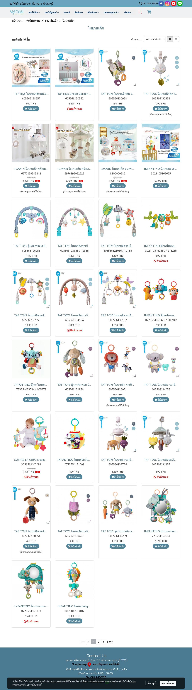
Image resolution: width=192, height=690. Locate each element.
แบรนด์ (67, 12)
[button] (140, 12)
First (82, 641)
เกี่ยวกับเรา (93, 12)
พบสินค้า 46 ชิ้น (21, 39)
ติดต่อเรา (79, 12)
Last (110, 641)
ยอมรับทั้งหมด (167, 683)
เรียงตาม (137, 39)
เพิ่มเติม (128, 12)
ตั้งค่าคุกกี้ (152, 683)
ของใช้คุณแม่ (52, 12)
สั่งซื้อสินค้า (31, 108)
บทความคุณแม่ (111, 12)
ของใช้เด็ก (34, 12)
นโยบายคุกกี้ (36, 684)
